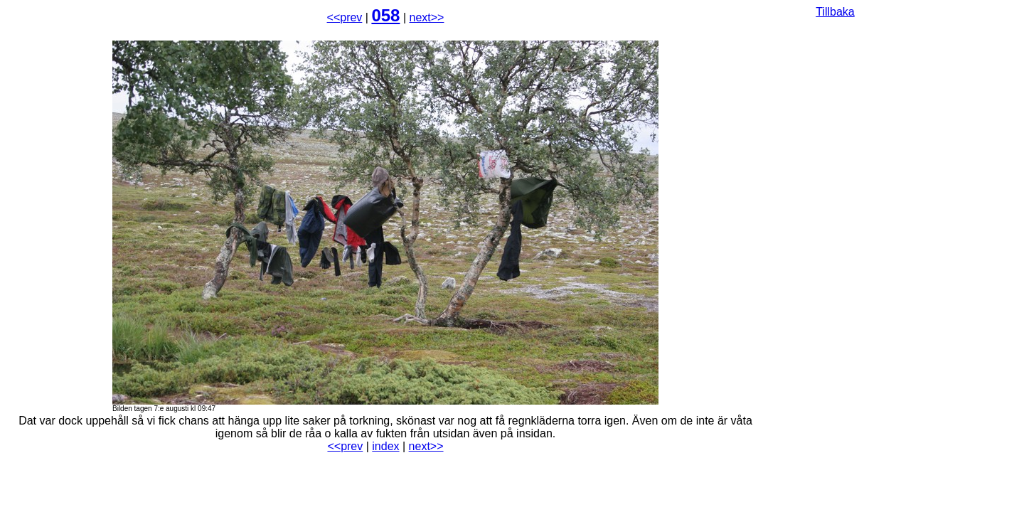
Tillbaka (835, 12)
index (385, 446)
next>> (427, 17)
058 (385, 15)
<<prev (345, 17)
